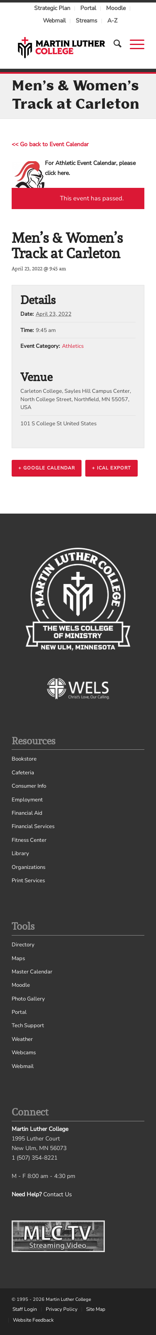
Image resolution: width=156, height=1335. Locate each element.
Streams (86, 21)
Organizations (28, 867)
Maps (18, 958)
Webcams (24, 1052)
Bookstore (24, 759)
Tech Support (28, 1025)
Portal (88, 8)
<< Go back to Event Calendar (50, 144)
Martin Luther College (68, 1299)
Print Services (28, 880)
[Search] (113, 43)
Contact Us (57, 1194)
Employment (27, 799)
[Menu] (132, 43)
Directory (23, 944)
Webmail (54, 21)
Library (20, 853)
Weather (22, 1039)
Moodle (116, 8)
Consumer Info (29, 786)
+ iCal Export (111, 468)
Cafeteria (23, 772)
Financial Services (33, 826)
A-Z (112, 21)
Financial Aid (27, 813)
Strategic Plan (52, 8)
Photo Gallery (28, 999)
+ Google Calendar (46, 468)
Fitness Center (29, 840)
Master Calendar (32, 972)
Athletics (73, 346)
